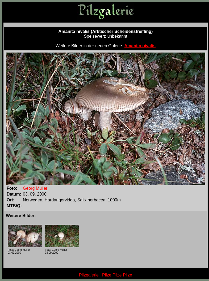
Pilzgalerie (89, 275)
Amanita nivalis (140, 46)
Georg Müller (35, 188)
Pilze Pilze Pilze (117, 275)
